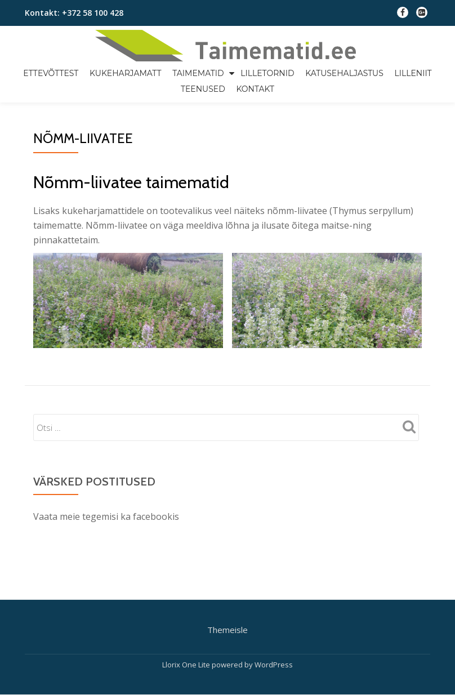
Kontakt (255, 89)
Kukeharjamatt (126, 73)
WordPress (274, 617)
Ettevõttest (50, 73)
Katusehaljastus (344, 73)
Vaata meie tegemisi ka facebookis (106, 516)
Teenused (203, 89)
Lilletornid (267, 73)
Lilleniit (412, 73)
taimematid (198, 73)
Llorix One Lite (187, 617)
